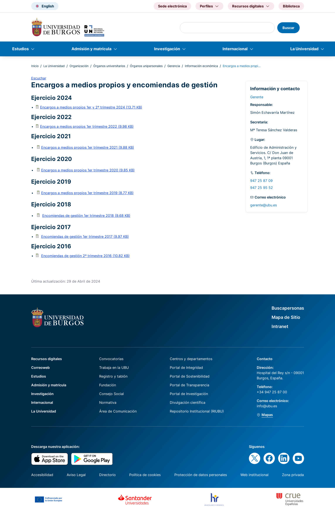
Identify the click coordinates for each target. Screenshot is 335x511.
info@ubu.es (267, 406)
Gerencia (173, 66)
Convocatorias (111, 359)
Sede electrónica (172, 6)
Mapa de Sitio (286, 317)
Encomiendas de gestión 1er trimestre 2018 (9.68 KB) (86, 215)
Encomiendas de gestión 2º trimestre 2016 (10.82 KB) (85, 256)
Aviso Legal (76, 475)
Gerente (256, 97)
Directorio (107, 475)
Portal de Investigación (189, 394)
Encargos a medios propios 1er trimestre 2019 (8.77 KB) (87, 193)
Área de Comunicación (118, 411)
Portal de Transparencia (189, 385)
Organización (79, 66)
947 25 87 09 (261, 180)
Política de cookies (145, 475)
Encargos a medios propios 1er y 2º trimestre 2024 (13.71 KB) (91, 107)
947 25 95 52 (261, 187)
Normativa (107, 402)
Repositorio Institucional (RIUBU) (197, 411)
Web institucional (254, 475)
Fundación (107, 385)
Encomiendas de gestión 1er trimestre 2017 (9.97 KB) (85, 236)
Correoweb (40, 367)
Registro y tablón (113, 376)
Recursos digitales (46, 359)
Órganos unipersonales (146, 66)
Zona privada (293, 475)
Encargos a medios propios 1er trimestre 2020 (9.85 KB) (88, 170)
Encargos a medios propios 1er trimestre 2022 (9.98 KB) (87, 126)
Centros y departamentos (191, 359)
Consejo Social (111, 394)
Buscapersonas (288, 308)
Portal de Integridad (186, 367)
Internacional (235, 49)
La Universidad (304, 49)
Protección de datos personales (200, 475)
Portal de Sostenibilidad (189, 376)
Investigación (167, 49)
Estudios (20, 49)
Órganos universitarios (109, 66)
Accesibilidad (42, 475)
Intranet (280, 326)
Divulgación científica (187, 402)
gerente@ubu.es (263, 205)
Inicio (35, 66)
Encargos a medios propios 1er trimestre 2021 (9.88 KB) (87, 147)
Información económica (201, 66)
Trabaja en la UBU (114, 367)
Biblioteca (291, 6)
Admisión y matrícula (91, 49)
